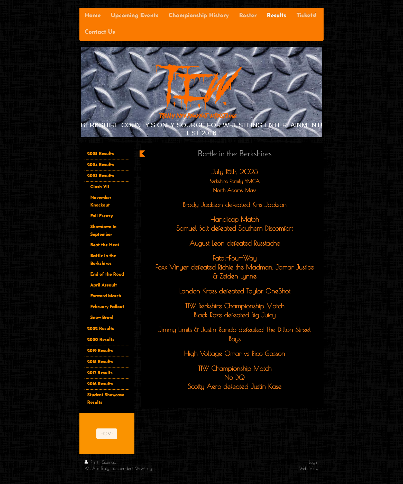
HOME (106, 433)
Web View (308, 468)
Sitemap (109, 462)
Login (313, 462)
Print (92, 462)
